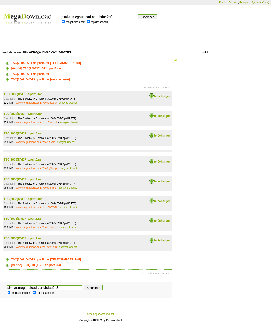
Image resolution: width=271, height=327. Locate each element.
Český (265, 2)
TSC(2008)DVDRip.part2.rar (23, 199)
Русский (256, 2)
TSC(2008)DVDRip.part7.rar (23, 113)
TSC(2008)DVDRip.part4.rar (23, 179)
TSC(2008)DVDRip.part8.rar (30, 74)
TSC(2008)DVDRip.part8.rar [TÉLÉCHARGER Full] (46, 63)
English (223, 2)
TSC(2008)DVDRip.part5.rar (23, 159)
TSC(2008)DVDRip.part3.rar (23, 218)
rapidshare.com (100, 22)
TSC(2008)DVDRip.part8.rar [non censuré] (40, 79)
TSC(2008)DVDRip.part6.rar (23, 133)
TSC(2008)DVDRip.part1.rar (23, 238)
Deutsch (233, 2)
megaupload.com (75, 22)
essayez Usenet (68, 102)
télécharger (162, 96)
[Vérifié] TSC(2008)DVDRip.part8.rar (36, 68)
